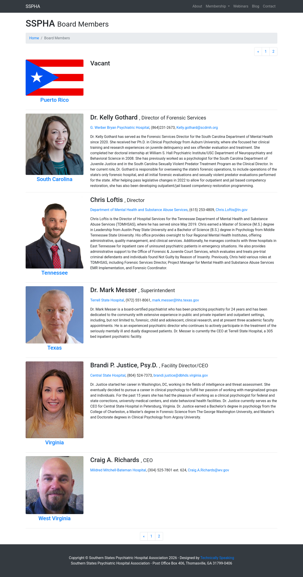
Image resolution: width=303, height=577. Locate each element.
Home (34, 38)
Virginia (54, 442)
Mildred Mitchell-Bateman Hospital (118, 470)
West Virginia (55, 518)
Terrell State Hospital (107, 300)
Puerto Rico (54, 100)
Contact (269, 6)
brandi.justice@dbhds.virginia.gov (181, 375)
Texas (54, 348)
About (197, 6)
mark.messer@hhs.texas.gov (175, 300)
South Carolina (55, 179)
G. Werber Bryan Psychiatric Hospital (119, 127)
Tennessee (54, 273)
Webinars (241, 6)
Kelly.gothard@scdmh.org (197, 127)
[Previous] (258, 51)
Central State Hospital (107, 375)
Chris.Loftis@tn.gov (231, 210)
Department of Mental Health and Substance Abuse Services (139, 210)
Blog (255, 6)
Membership (216, 6)
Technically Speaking (217, 558)
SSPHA (33, 6)
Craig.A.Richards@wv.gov (208, 470)
